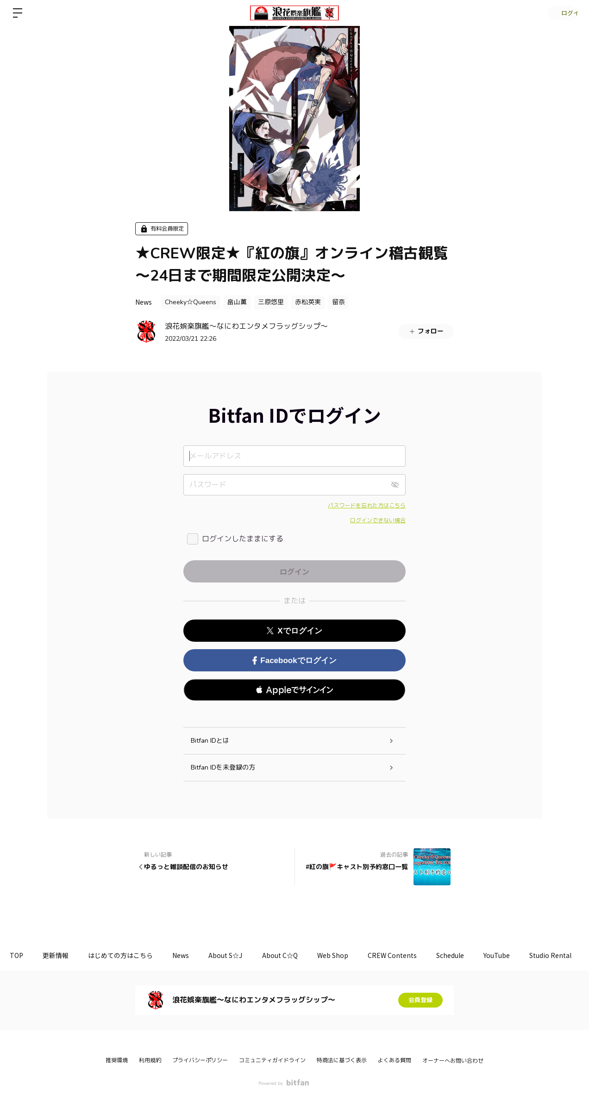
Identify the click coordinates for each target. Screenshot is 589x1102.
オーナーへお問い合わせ (452, 1061)
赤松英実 (308, 302)
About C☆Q (300, 955)
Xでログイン (294, 630)
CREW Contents (419, 955)
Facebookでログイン (294, 660)
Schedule (481, 955)
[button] (294, 690)
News (143, 302)
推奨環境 (117, 1060)
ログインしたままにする (242, 539)
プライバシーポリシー (200, 1060)
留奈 (338, 302)
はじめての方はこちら (129, 955)
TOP (18, 955)
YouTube (531, 955)
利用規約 (150, 1060)
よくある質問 (394, 1060)
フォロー (426, 331)
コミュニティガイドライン (272, 1060)
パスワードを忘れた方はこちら (367, 505)
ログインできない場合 (378, 520)
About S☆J (242, 955)
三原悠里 (271, 302)
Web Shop (356, 955)
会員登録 (420, 1000)
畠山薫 (237, 302)
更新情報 (61, 955)
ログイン (561, 13)
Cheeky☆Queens (190, 302)
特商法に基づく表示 (342, 1060)
